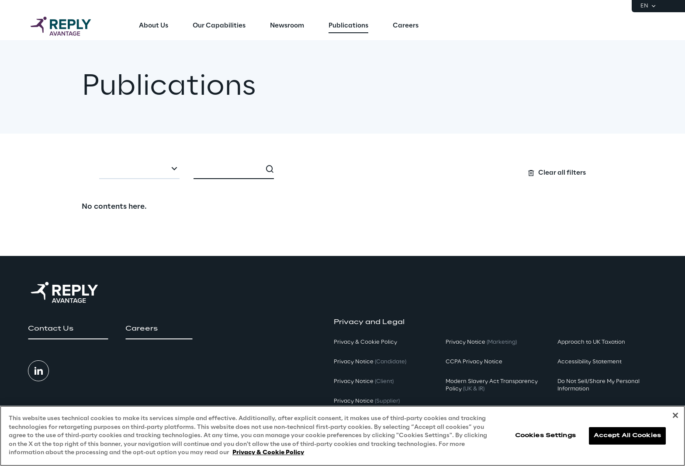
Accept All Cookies (627, 435)
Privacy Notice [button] (370, 362)
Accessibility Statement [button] (589, 362)
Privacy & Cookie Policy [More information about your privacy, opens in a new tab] (268, 452)
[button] (68, 328)
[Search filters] (342, 169)
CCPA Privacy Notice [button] (474, 362)
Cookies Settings (545, 435)
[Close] (675, 415)
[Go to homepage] (69, 26)
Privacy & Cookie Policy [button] (365, 342)
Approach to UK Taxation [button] (591, 342)
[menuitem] (153, 26)
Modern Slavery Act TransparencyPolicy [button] (492, 385)
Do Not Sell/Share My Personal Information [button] (598, 385)
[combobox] (139, 169)
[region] (342, 436)
